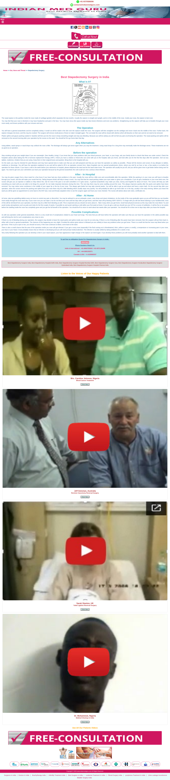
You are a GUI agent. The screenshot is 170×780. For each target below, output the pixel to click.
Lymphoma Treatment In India (135, 775)
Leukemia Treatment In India (95, 775)
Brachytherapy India (39, 775)
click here (85, 242)
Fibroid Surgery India (115, 775)
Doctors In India (24, 775)
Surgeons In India (10, 775)
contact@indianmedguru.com (87, 5)
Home (5, 70)
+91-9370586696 (86, 2)
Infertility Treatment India (57, 775)
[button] (85, 384)
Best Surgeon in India (75, 775)
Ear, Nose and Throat (18, 70)
